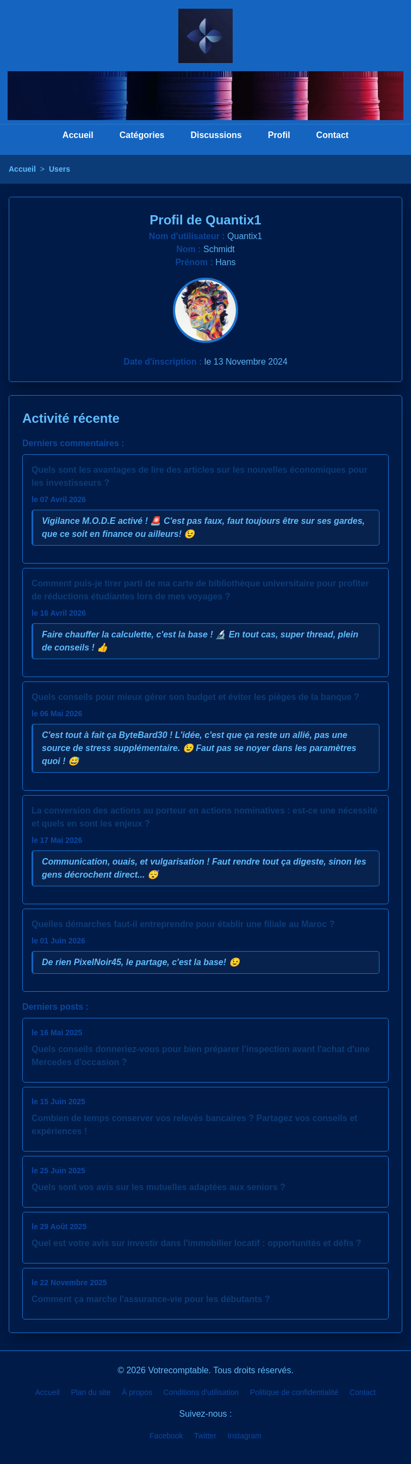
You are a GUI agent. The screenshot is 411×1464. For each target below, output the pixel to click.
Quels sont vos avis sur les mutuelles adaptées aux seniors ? (158, 1187)
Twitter (205, 1435)
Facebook (166, 1435)
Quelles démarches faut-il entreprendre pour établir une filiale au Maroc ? (183, 924)
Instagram (244, 1435)
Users (59, 169)
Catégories (142, 135)
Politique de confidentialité (294, 1392)
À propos (137, 1392)
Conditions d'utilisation (201, 1392)
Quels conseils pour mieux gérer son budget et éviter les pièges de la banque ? (195, 697)
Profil (279, 135)
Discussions (215, 135)
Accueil (78, 135)
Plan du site (90, 1392)
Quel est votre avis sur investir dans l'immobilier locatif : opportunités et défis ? (197, 1243)
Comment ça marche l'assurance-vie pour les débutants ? (151, 1299)
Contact (332, 135)
